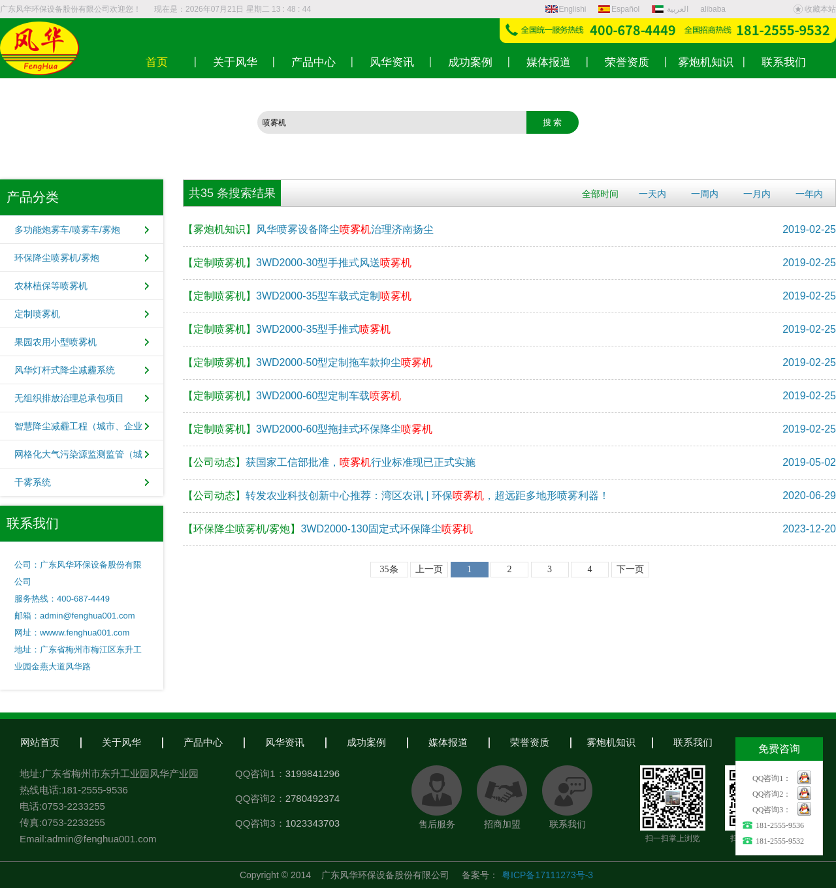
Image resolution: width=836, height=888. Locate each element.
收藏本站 (814, 9)
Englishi (566, 9)
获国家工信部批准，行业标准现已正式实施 (329, 462)
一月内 (757, 194)
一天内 (652, 194)
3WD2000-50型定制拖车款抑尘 (307, 362)
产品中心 (203, 742)
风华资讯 (284, 742)
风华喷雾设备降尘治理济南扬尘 (308, 229)
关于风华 (121, 742)
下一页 (630, 569)
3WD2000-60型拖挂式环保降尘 (307, 429)
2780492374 (312, 798)
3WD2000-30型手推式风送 (297, 262)
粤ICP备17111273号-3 (547, 875)
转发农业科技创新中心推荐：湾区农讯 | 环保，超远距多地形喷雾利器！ (396, 495)
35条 (389, 569)
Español (618, 9)
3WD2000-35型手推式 (287, 329)
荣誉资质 (529, 742)
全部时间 (600, 194)
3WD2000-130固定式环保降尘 (328, 528)
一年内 (809, 194)
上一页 (429, 569)
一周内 (704, 194)
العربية (671, 9)
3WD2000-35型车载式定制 (297, 295)
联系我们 (693, 742)
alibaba (713, 9)
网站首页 (39, 742)
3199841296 (312, 773)
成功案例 (366, 742)
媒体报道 (448, 742)
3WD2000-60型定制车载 (292, 395)
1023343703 (312, 823)
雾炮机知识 (611, 742)
